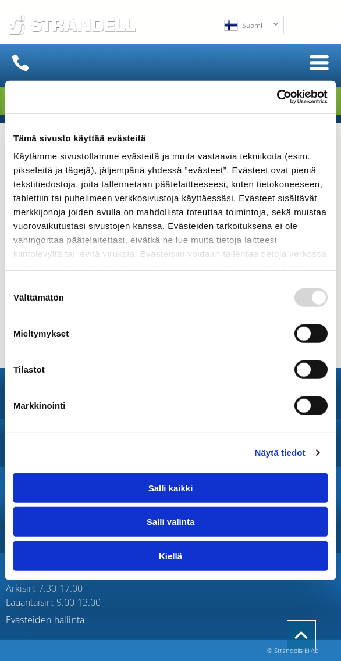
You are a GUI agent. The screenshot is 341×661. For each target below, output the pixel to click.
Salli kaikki (170, 488)
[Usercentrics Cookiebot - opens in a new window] (277, 97)
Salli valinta (171, 522)
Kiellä (170, 556)
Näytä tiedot (280, 453)
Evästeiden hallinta (45, 619)
